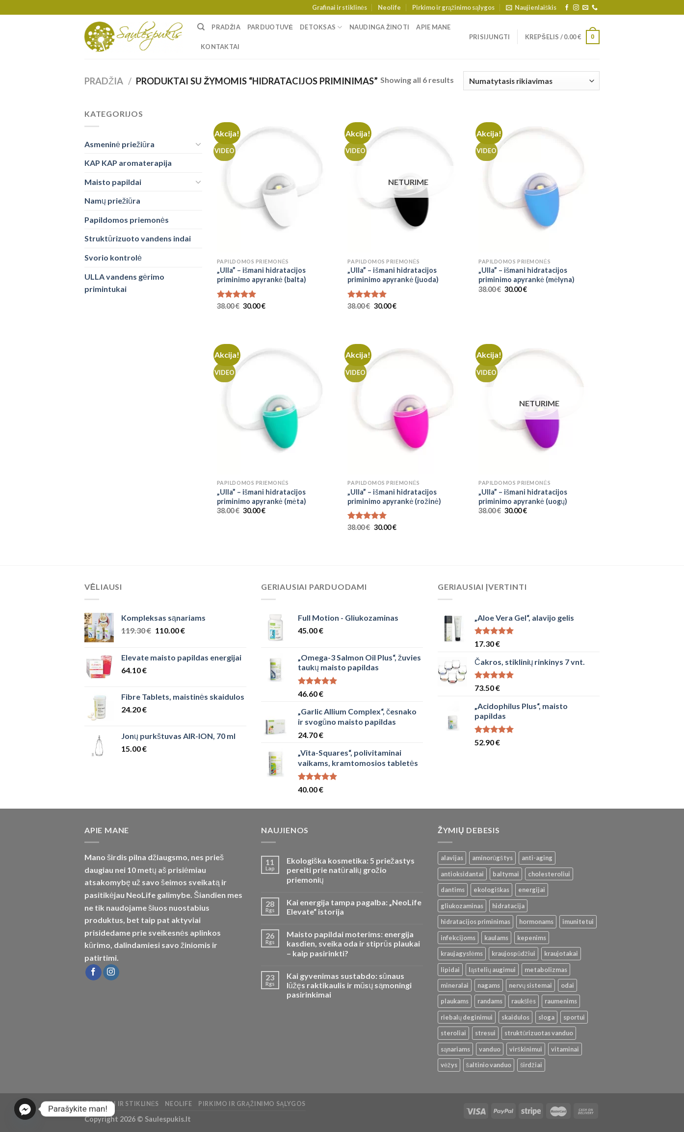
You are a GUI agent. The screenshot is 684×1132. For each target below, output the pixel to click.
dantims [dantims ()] (453, 890)
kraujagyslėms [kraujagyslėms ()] (462, 953)
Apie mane (433, 27)
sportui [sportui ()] (574, 1017)
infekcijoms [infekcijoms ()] (458, 938)
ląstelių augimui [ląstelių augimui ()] (492, 970)
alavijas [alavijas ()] (452, 858)
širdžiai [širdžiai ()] (531, 1065)
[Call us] (595, 7)
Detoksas (321, 27)
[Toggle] (198, 144)
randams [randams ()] (489, 1001)
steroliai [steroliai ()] (453, 1033)
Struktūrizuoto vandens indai (137, 238)
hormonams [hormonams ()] (536, 921)
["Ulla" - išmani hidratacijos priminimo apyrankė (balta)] (277, 180)
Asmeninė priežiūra (119, 144)
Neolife (389, 7)
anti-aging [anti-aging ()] (537, 858)
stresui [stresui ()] (485, 1033)
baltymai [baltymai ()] (506, 874)
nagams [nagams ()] (488, 985)
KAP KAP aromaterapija (128, 162)
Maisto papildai (112, 181)
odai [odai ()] (567, 985)
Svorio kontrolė (113, 257)
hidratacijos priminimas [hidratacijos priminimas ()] (475, 921)
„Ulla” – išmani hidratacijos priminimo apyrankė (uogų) (522, 496)
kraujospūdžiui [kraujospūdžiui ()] (513, 953)
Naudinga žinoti (379, 27)
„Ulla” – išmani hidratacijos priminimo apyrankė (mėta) (261, 496)
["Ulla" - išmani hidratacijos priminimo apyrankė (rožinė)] (408, 401)
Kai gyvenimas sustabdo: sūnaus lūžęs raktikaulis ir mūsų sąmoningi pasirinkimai (349, 985)
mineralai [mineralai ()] (455, 985)
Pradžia (225, 27)
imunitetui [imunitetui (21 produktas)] (578, 921)
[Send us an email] (585, 7)
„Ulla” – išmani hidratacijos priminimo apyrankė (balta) (261, 275)
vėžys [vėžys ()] (449, 1065)
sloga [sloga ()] (546, 1017)
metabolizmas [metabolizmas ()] (546, 970)
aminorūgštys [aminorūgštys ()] (492, 858)
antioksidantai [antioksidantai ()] (462, 874)
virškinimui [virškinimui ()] (525, 1049)
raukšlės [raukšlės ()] (523, 1001)
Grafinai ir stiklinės (339, 7)
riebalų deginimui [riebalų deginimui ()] (467, 1017)
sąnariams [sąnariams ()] (455, 1049)
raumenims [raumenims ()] (561, 1001)
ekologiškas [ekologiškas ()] (491, 890)
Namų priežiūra (112, 200)
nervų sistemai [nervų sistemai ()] (530, 985)
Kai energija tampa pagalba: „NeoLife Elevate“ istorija (354, 906)
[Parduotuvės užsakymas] (531, 80)
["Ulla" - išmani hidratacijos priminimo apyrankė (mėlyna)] (539, 180)
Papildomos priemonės (126, 219)
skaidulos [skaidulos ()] (515, 1017)
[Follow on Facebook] (567, 7)
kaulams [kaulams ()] (496, 938)
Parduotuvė (270, 27)
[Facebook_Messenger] (25, 1109)
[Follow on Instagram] (576, 7)
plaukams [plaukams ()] (455, 1001)
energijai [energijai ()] (531, 890)
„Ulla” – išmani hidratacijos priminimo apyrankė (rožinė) (394, 496)
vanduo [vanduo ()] (489, 1049)
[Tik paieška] (201, 27)
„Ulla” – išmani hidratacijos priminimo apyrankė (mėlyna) (526, 275)
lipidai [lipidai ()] (450, 970)
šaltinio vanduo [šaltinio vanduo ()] (488, 1065)
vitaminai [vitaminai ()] (565, 1049)
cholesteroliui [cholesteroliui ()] (549, 874)
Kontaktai (220, 47)
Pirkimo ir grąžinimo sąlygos (453, 7)
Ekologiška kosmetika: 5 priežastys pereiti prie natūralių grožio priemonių (351, 870)
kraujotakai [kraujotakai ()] (561, 953)
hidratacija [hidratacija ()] (508, 906)
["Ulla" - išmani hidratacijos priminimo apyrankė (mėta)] (277, 401)
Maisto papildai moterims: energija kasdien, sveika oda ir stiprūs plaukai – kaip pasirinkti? (353, 943)
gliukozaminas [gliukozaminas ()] (462, 906)
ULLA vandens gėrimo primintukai (124, 283)
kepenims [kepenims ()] (531, 938)
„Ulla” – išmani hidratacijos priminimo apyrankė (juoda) (393, 275)
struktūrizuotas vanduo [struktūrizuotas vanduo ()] (538, 1033)
